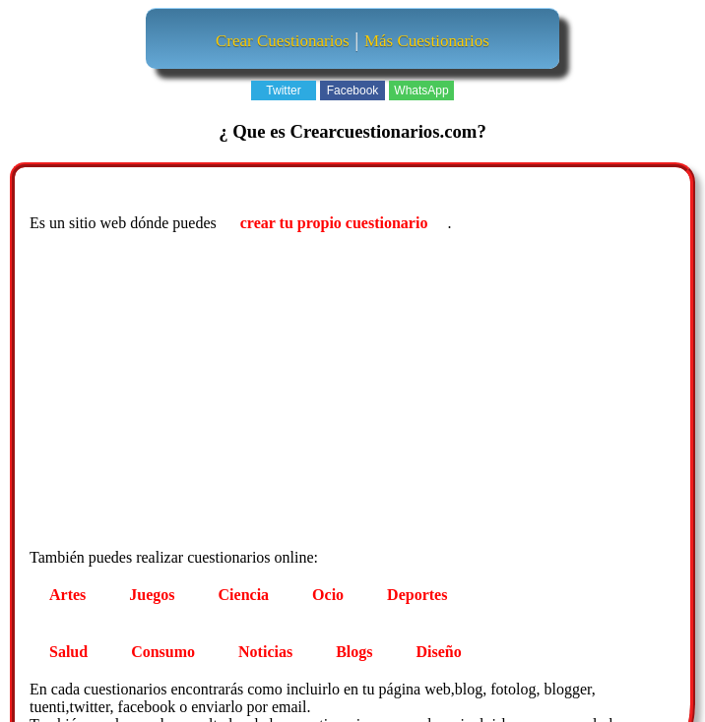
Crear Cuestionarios (283, 40)
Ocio (328, 594)
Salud (68, 651)
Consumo (163, 651)
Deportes (417, 594)
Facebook (353, 90)
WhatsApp (421, 90)
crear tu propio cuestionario (334, 222)
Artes (67, 594)
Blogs (354, 651)
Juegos (151, 594)
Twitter (283, 90)
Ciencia (244, 594)
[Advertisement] (355, 393)
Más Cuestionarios (426, 40)
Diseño (439, 651)
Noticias (265, 651)
